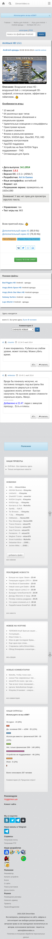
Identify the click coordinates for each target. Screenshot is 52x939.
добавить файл (15, 555)
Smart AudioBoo (15, 539)
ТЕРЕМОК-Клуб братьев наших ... (23, 631)
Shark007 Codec (15, 496)
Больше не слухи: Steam (19, 577)
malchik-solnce (40, 50)
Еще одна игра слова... (18, 643)
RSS (31, 30)
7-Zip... (11, 515)
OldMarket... (14, 518)
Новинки (11, 482)
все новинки (11, 560)
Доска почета (9, 890)
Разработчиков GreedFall (19, 605)
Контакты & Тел (15, 505)
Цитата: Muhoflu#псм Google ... (22, 687)
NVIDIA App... (14, 502)
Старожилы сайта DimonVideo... (22, 646)
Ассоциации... (15, 634)
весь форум (11, 657)
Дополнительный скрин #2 (15, 234)
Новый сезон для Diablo (19, 587)
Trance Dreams (15, 524)
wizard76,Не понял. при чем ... (21, 681)
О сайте (7, 884)
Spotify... (12, 509)
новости (24, 572)
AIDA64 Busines (15, 490)
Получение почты (11, 840)
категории (23, 30)
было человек (30, 320)
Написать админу (11, 900)
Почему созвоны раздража (20, 599)
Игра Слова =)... (15, 637)
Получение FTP (10, 843)
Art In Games (26, 177)
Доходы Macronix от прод (19, 596)
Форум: (28, 239)
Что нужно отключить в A (19, 602)
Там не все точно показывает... (22, 684)
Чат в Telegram (9, 239)
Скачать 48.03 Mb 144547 (25, 260)
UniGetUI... (13, 493)
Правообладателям (11, 907)
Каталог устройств (11, 877)
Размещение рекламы (12, 897)
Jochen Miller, (14, 545)
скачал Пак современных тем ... (22, 678)
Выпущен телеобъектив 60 (20, 593)
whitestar (11, 375)
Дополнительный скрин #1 (15, 231)
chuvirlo (11, 342)
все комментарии (13, 698)
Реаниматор (9, 873)
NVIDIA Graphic (15, 499)
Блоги (6, 880)
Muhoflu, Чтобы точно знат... (20, 675)
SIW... (11, 487)
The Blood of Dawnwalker (19, 584)
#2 (3, 342)
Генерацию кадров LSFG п (20, 580)
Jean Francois (15, 530)
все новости (11, 613)
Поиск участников (11, 887)
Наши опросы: (14, 711)
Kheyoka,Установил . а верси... (22, 690)
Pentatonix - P (14, 533)
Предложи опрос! (28, 780)
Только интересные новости (19, 469)
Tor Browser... (14, 512)
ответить (43, 365)
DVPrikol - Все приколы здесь (20, 466)
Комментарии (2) (13, 780)
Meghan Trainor (15, 536)
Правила (7, 904)
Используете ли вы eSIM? (25, 15)
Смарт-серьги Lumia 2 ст (19, 590)
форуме (21, 626)
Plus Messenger (15, 521)
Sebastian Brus (15, 542)
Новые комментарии (18, 670)
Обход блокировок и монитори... (22, 649)
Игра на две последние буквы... (22, 640)
